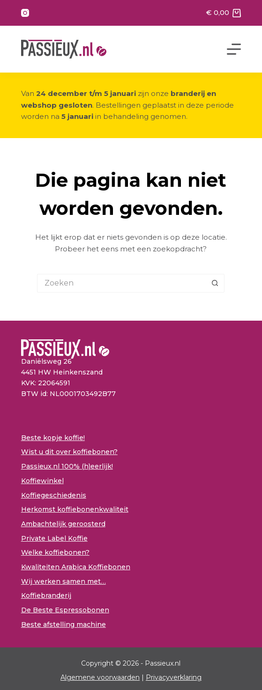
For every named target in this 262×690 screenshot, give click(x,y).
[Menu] (234, 49)
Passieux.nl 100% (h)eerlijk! (67, 466)
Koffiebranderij (46, 595)
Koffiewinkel (42, 481)
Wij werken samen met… (63, 581)
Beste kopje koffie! (53, 437)
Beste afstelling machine (63, 624)
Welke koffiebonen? (55, 552)
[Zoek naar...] (121, 283)
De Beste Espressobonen (65, 610)
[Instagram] (25, 13)
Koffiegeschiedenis (53, 495)
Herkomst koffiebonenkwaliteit (74, 509)
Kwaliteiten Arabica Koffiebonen (75, 567)
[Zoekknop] (215, 283)
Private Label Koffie (54, 538)
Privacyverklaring (174, 677)
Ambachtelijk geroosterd (63, 524)
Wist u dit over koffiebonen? (69, 452)
